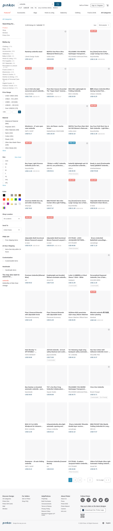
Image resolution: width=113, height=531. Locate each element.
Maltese (55, 8)
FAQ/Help (44, 499)
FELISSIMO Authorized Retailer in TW (81, 56)
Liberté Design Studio (32, 56)
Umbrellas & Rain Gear (10, 283)
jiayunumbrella (51, 354)
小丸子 (20, 8)
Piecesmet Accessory (32, 317)
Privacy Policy (46, 509)
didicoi (71, 168)
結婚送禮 (26, 8)
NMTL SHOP (29, 131)
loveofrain (50, 94)
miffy (31, 8)
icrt (26, 280)
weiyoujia (28, 205)
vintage (5, 285)
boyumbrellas (94, 56)
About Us (64, 499)
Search (58, 4)
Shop (4, 30)
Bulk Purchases (46, 501)
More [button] (4, 150)
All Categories (7, 19)
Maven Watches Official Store (78, 317)
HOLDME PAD (95, 354)
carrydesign (94, 243)
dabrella (49, 168)
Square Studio (51, 392)
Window (5, 33)
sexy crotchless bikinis (45, 8)
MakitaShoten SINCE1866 (55, 131)
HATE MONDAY (30, 354)
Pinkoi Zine (6, 35)
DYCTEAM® (73, 243)
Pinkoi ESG (64, 504)
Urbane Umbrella (95, 94)
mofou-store (51, 56)
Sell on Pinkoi (83, 5)
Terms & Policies (47, 506)
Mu (36, 8)
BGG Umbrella (73, 94)
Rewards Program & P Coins (48, 514)
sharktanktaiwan (95, 168)
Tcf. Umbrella (73, 354)
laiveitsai (93, 317)
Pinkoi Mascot (65, 506)
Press (62, 501)
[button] (19, 112)
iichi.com (63, 511)
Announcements (46, 504)
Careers (63, 509)
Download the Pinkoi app (93, 510)
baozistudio (28, 392)
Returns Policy (46, 511)
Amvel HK (50, 280)
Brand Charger (95, 392)
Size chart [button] (18, 157)
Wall (4, 506)
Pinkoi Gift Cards (8, 504)
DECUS (49, 205)
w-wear (92, 205)
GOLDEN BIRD (95, 280)
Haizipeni (72, 280)
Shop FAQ (25, 501)
